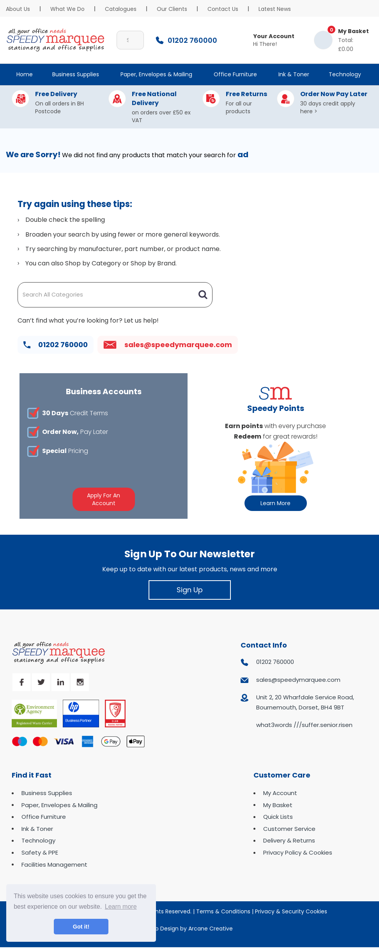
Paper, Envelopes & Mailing (156, 74)
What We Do (67, 9)
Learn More (275, 503)
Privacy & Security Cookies (291, 911)
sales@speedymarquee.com (167, 344)
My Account (280, 793)
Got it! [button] (81, 926)
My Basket (277, 805)
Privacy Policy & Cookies (297, 852)
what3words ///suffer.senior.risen (304, 725)
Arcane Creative (210, 928)
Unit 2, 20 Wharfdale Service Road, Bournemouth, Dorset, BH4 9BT (305, 702)
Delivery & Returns (289, 840)
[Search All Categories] (115, 294)
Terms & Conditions (223, 911)
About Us (18, 9)
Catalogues (120, 9)
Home (24, 74)
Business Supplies (75, 74)
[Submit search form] (134, 40)
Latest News (275, 9)
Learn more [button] (121, 906)
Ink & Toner (293, 74)
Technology (345, 74)
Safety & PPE (39, 852)
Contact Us (222, 9)
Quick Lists (278, 817)
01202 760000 (55, 344)
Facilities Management (54, 864)
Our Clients (172, 9)
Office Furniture (235, 74)
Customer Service (289, 829)
